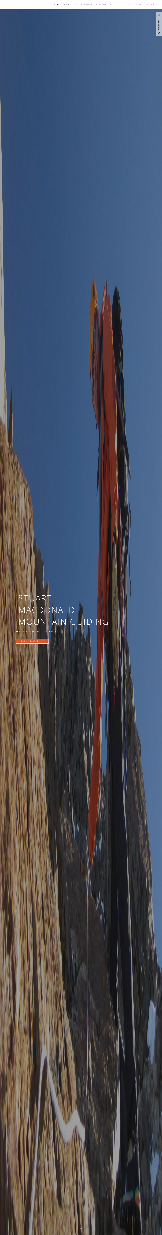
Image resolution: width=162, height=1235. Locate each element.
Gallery (139, 4)
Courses (66, 4)
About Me (126, 4)
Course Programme (83, 4)
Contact (150, 4)
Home (56, 4)
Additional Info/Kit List (107, 4)
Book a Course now (32, 641)
